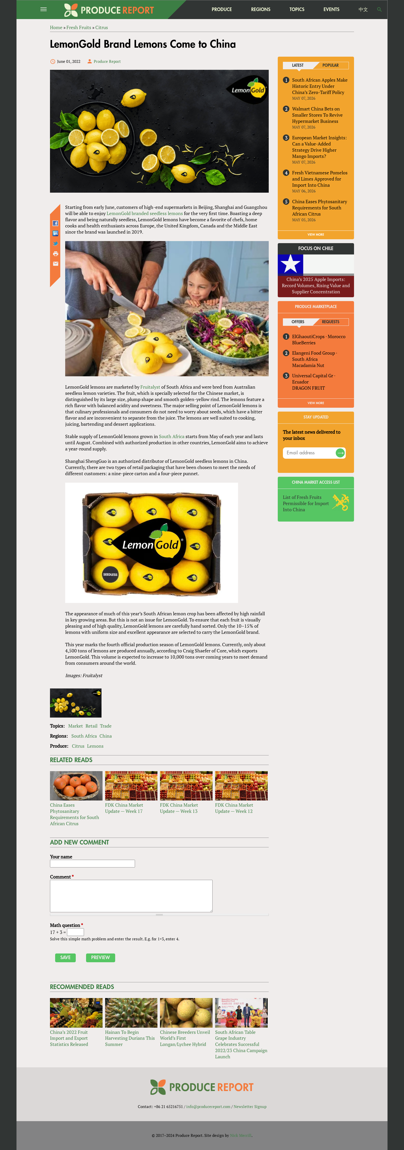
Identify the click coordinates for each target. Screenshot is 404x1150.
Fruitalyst (150, 387)
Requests (330, 322)
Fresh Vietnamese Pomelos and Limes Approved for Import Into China (320, 178)
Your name (61, 857)
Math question (66, 925)
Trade (106, 726)
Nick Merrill (240, 1135)
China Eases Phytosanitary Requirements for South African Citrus (74, 814)
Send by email (56, 264)
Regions (260, 9)
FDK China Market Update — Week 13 (179, 808)
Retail (91, 726)
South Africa (171, 436)
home (189, 9)
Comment (62, 877)
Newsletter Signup (250, 1106)
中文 (363, 9)
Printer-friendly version (56, 254)
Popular (331, 65)
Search (379, 9)
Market (75, 726)
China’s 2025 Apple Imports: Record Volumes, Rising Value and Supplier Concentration (316, 285)
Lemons (95, 746)
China (105, 736)
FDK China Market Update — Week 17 (124, 808)
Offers (298, 322)
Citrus (78, 746)
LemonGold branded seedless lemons (145, 213)
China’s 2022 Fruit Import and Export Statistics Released (69, 1038)
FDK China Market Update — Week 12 (234, 808)
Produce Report (107, 61)
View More (316, 403)
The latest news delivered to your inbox (311, 435)
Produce (222, 9)
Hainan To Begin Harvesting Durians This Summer (130, 1038)
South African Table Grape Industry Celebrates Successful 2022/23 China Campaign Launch (241, 1044)
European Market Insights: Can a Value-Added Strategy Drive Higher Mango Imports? (319, 146)
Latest (298, 65)
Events (331, 9)
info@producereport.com (208, 1106)
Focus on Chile (315, 248)
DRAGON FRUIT (308, 388)
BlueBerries (304, 342)
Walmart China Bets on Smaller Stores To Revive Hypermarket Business (317, 115)
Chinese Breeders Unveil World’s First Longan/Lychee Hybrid (185, 1038)
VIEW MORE (316, 234)
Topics (297, 9)
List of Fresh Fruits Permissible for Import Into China (306, 503)
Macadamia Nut (308, 365)
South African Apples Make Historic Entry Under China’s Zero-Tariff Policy (320, 86)
